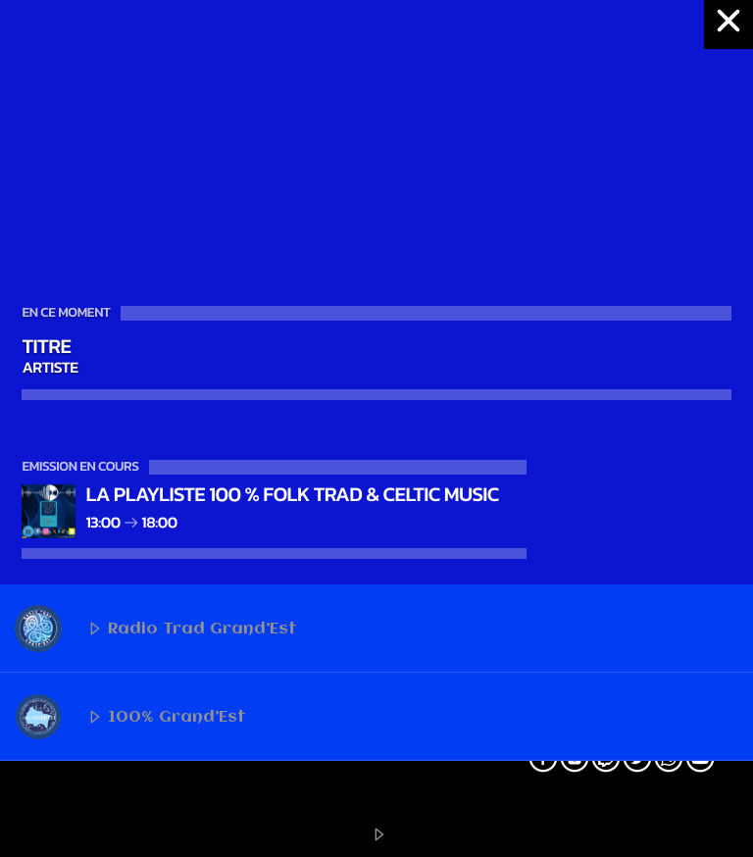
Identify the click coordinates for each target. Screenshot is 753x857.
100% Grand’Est (130, 716)
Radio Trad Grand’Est (155, 628)
